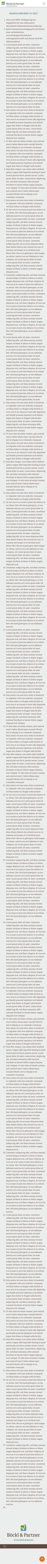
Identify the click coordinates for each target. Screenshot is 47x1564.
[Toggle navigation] (44, 3)
